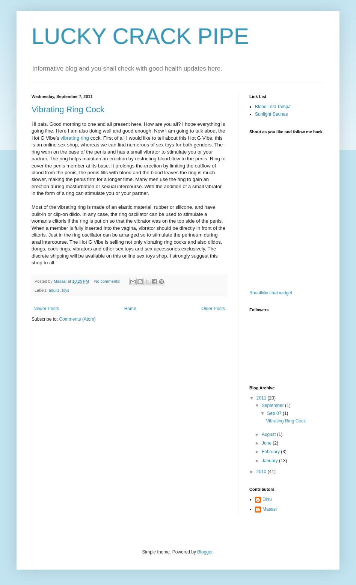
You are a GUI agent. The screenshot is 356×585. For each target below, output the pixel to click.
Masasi (269, 509)
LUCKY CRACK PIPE (140, 36)
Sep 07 (274, 413)
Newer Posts (46, 308)
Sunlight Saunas (271, 114)
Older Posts (213, 308)
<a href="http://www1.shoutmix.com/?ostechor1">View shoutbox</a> (279, 213)
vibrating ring (74, 138)
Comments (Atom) (77, 319)
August (269, 434)
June (267, 443)
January (270, 460)
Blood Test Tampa (273, 106)
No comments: (108, 281)
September (273, 405)
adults (54, 290)
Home (130, 308)
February (271, 451)
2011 (262, 398)
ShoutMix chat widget (270, 293)
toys (65, 290)
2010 (262, 471)
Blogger (205, 552)
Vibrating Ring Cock (68, 109)
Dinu (267, 499)
